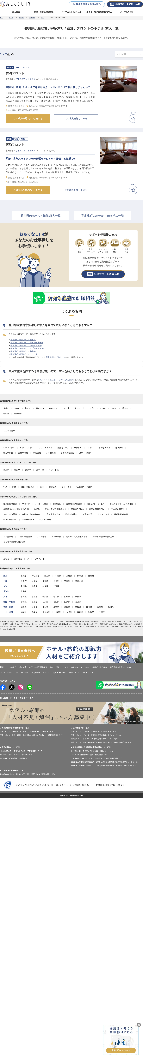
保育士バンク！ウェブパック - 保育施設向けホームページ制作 (94, 739)
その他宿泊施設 (67, 453)
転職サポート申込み (8, 667)
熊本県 (34, 612)
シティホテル (9, 448)
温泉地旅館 (23, 453)
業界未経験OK (28, 519)
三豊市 (92, 408)
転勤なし (57, 504)
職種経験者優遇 (121, 514)
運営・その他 (85, 453)
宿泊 (42, 18)
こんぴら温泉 (9, 431)
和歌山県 (79, 581)
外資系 (37, 509)
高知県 (111, 607)
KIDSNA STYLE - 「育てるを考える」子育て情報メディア (21, 751)
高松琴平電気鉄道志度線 (103, 537)
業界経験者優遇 (10, 504)
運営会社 (46, 673)
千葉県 (58, 576)
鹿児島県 (46, 612)
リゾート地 (54, 470)
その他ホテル (104, 448)
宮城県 (24, 597)
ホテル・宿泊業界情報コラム (99, 12)
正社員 (6, 559)
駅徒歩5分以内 (77, 509)
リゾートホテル (45, 448)
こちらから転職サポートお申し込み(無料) (56, 380)
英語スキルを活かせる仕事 (121, 504)
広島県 (24, 607)
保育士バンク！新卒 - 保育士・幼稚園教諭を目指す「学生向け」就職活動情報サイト (31, 735)
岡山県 (34, 607)
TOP (1, 18)
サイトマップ (87, 673)
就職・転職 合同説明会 (44, 12)
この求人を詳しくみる (76, 118)
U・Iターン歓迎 (41, 504)
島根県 (56, 607)
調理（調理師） (28, 487)
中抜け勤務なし (10, 519)
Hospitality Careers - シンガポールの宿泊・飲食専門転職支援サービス (97, 758)
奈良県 (67, 581)
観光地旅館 (8, 453)
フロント (18, 622)
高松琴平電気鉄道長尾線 (14, 542)
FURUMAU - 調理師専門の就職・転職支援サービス (90, 755)
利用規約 (24, 673)
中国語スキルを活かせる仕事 (16, 509)
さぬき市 (66, 408)
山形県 (67, 597)
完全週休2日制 (117, 509)
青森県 (45, 597)
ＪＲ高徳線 (41, 537)
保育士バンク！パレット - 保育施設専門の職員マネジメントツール (96, 735)
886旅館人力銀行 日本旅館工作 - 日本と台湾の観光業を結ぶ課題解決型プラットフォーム (104, 762)
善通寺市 (40, 408)
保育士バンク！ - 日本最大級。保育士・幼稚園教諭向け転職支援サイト (26, 732)
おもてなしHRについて (71, 12)
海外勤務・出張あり (96, 504)
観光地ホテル (63, 448)
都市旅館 (119, 448)
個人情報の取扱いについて (121, 667)
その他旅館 (51, 453)
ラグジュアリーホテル (84, 448)
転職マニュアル (62, 667)
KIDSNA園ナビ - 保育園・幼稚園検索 (13, 758)
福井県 (78, 602)
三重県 (56, 586)
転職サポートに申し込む (125, 4)
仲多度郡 (18, 413)
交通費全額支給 (53, 514)
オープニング (103, 514)
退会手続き (35, 673)
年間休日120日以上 (97, 509)
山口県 (45, 607)
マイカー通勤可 (10, 514)
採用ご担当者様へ (99, 667)
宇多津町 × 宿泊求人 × (23, 340)
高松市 (6, 408)
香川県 (11, 18)
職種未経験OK (71, 514)
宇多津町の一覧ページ (55, 357)
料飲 (14, 487)
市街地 (17, 470)
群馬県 (91, 576)
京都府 (45, 581)
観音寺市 (53, 408)
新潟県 (24, 602)
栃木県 (80, 576)
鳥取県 (67, 607)
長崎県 (58, 612)
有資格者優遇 (45, 519)
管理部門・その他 (84, 487)
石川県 (45, 602)
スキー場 (40, 470)
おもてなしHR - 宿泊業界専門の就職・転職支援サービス (92, 751)
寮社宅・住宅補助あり (32, 514)
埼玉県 (47, 576)
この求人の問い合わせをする (27, 118)
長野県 (34, 602)
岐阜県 (45, 586)
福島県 (34, 597)
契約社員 (18, 559)
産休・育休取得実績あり (55, 509)
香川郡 (125, 408)
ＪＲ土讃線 (8, 537)
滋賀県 (56, 581)
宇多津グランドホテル (25, 79)
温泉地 (6, 470)
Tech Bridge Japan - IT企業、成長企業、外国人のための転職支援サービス (28, 774)
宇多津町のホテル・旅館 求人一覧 (102, 215)
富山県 (56, 602)
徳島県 (100, 607)
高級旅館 (37, 453)
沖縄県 (102, 612)
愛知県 (24, 586)
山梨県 (67, 602)
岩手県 (56, 597)
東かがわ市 (79, 408)
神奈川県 (35, 576)
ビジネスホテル (27, 448)
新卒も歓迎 (87, 514)
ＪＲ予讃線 (56, 537)
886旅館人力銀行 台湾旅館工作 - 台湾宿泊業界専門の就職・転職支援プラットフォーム (103, 766)
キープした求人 (127, 12)
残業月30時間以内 (74, 504)
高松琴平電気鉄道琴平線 (76, 537)
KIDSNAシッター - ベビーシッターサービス (16, 755)
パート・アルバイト (36, 559)
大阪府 (24, 581)
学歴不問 (26, 504)
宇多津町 (32, 18)
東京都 (24, 576)
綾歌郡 (21, 18)
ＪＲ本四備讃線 (25, 537)
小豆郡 (103, 408)
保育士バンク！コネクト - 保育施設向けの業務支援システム (93, 732)
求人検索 (16, 12)
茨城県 (69, 576)
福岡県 (24, 612)
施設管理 (53, 487)
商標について (73, 673)
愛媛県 (78, 607)
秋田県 (78, 597)
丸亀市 (17, 408)
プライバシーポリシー (9, 673)
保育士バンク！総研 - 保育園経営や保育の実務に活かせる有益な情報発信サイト (101, 742)
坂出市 (28, 408)
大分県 (69, 612)
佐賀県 (91, 612)
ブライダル (66, 487)
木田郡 (114, 408)
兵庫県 (34, 581)
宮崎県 (80, 612)
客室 (42, 487)
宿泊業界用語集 (59, 673)
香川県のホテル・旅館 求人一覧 (40, 215)
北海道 (24, 591)
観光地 (28, 470)
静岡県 (34, 586)
